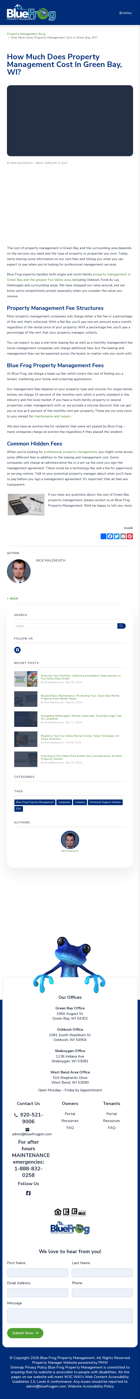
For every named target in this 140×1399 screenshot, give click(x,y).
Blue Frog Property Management (35, 802)
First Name (16, 1263)
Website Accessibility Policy (91, 1386)
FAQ (70, 1127)
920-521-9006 (31, 1118)
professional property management (70, 452)
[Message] (70, 1315)
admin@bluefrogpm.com (32, 1134)
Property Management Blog (26, 34)
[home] (31, 12)
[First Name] (37, 1272)
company (80, 802)
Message (14, 1303)
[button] (17, 650)
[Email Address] (37, 1292)
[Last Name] (102, 1272)
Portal (70, 1113)
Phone (77, 1283)
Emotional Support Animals (105, 802)
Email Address (19, 1283)
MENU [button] (125, 13)
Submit (25, 1333)
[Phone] (102, 1292)
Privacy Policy (36, 1367)
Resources (70, 1120)
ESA (18, 808)
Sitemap (17, 1367)
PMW (103, 1362)
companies (64, 802)
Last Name (81, 1263)
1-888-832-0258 (28, 1172)
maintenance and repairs (52, 416)
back (12, 599)
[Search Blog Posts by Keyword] (65, 626)
